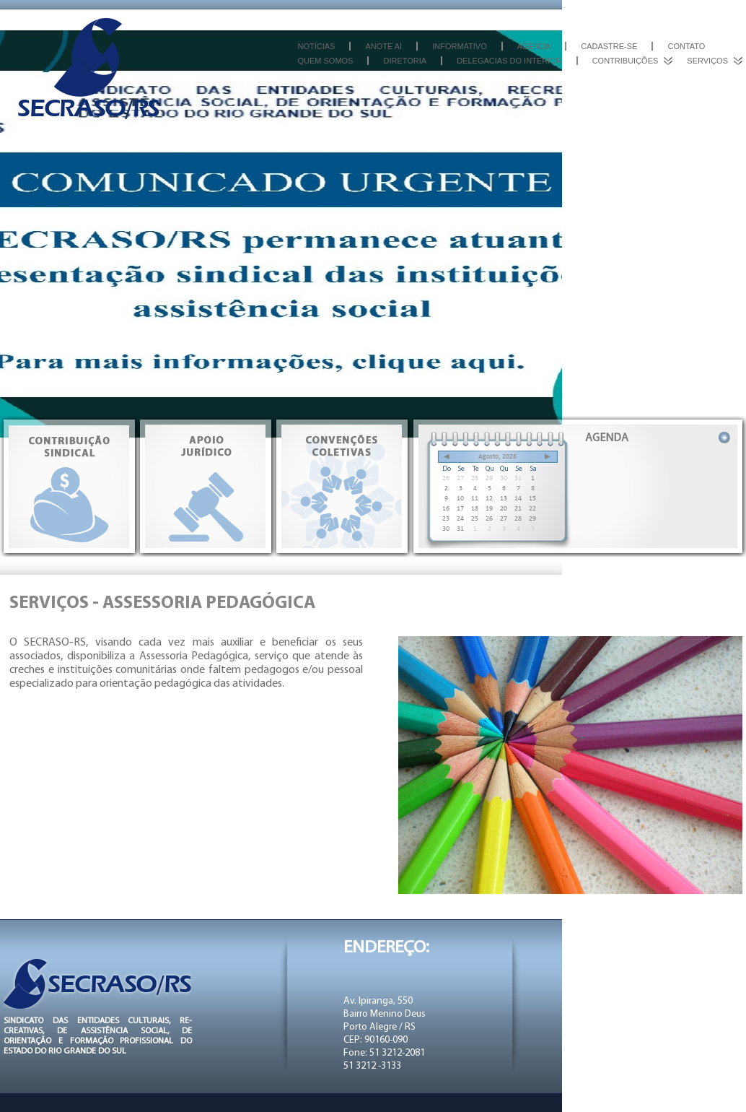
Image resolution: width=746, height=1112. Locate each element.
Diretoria (404, 60)
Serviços (707, 60)
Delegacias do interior (509, 60)
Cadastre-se (609, 46)
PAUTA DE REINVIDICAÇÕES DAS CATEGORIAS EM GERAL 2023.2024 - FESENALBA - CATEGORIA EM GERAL (676, 553)
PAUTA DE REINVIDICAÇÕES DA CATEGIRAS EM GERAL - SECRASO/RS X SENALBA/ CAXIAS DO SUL (676, 510)
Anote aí (383, 46)
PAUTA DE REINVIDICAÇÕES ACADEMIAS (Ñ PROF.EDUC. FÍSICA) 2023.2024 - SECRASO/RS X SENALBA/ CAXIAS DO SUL (676, 466)
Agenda (533, 46)
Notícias (316, 46)
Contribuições (625, 60)
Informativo (459, 46)
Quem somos (325, 60)
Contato (686, 46)
